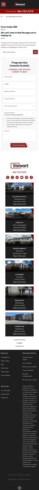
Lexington (19, 326)
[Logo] (19, 4)
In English (19, 343)
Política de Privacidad (24, 479)
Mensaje (6, 131)
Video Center (5, 361)
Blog (2, 364)
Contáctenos (19, 346)
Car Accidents (27, 363)
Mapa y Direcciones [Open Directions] (19, 204)
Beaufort (19, 300)
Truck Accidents (27, 370)
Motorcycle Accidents (29, 367)
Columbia (19, 274)
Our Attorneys (5, 390)
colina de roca (19, 196)
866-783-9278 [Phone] (19, 172)
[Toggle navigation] (3, 4)
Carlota (19, 222)
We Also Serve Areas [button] (29, 380)
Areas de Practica (19, 340)
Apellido (6, 84)
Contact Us (4, 398)
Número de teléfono (9, 91)
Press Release (5, 375)
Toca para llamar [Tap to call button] (19, 11)
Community (4, 368)
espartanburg (19, 248)
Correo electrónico (9, 98)
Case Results (5, 394)
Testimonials (5, 372)
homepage (13, 47)
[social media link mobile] (7, 177)
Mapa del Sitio (13, 479)
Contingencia (5, 357)
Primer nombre (8, 76)
